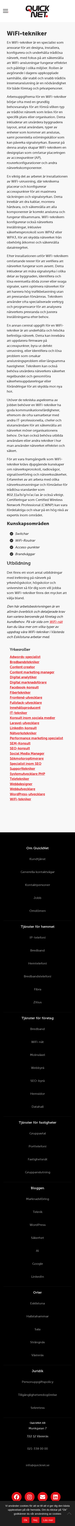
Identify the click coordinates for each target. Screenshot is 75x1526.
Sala (37, 1329)
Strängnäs (37, 1342)
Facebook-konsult (24, 687)
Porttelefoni (37, 1146)
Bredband (37, 950)
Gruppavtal (37, 1133)
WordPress (38, 1224)
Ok (25, 1520)
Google (37, 1263)
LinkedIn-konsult (23, 728)
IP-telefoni (38, 937)
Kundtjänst (37, 859)
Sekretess (38, 1407)
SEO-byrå (37, 1080)
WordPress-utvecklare (27, 794)
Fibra (37, 989)
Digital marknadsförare (28, 682)
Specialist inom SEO (25, 764)
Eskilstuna (37, 1303)
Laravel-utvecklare (24, 723)
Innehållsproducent (25, 708)
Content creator (22, 667)
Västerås (37, 1355)
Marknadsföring (37, 1199)
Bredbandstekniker (24, 662)
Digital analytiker (23, 677)
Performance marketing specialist (36, 738)
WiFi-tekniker (20, 799)
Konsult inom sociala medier (32, 718)
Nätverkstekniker (23, 733)
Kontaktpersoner (37, 885)
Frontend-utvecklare (26, 697)
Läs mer (48, 1520)
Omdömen (37, 910)
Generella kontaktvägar (38, 872)
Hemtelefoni (37, 963)
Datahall (38, 1106)
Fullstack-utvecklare (26, 703)
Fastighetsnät (37, 1159)
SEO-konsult (20, 748)
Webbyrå (37, 1067)
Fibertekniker (20, 692)
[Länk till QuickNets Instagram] (30, 1497)
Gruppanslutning (37, 1172)
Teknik (37, 1212)
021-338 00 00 (37, 1448)
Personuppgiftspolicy (37, 1382)
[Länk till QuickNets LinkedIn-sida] (56, 1497)
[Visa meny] (6, 10)
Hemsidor (37, 1093)
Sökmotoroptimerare (27, 758)
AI (37, 1250)
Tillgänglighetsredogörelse (37, 1394)
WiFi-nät (56, 622)
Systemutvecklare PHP (27, 774)
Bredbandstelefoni (37, 976)
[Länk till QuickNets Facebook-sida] (17, 1497)
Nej (35, 1520)
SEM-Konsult (20, 743)
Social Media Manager (27, 753)
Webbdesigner (21, 784)
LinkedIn (37, 1276)
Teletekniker (19, 779)
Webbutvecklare (22, 789)
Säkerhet (37, 1237)
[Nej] (70, 1513)
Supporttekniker (22, 769)
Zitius (37, 1002)
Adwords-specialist (25, 657)
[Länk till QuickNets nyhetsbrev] (43, 1497)
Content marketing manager (32, 672)
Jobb (37, 897)
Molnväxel (37, 1055)
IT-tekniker (18, 713)
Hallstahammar (37, 1316)
